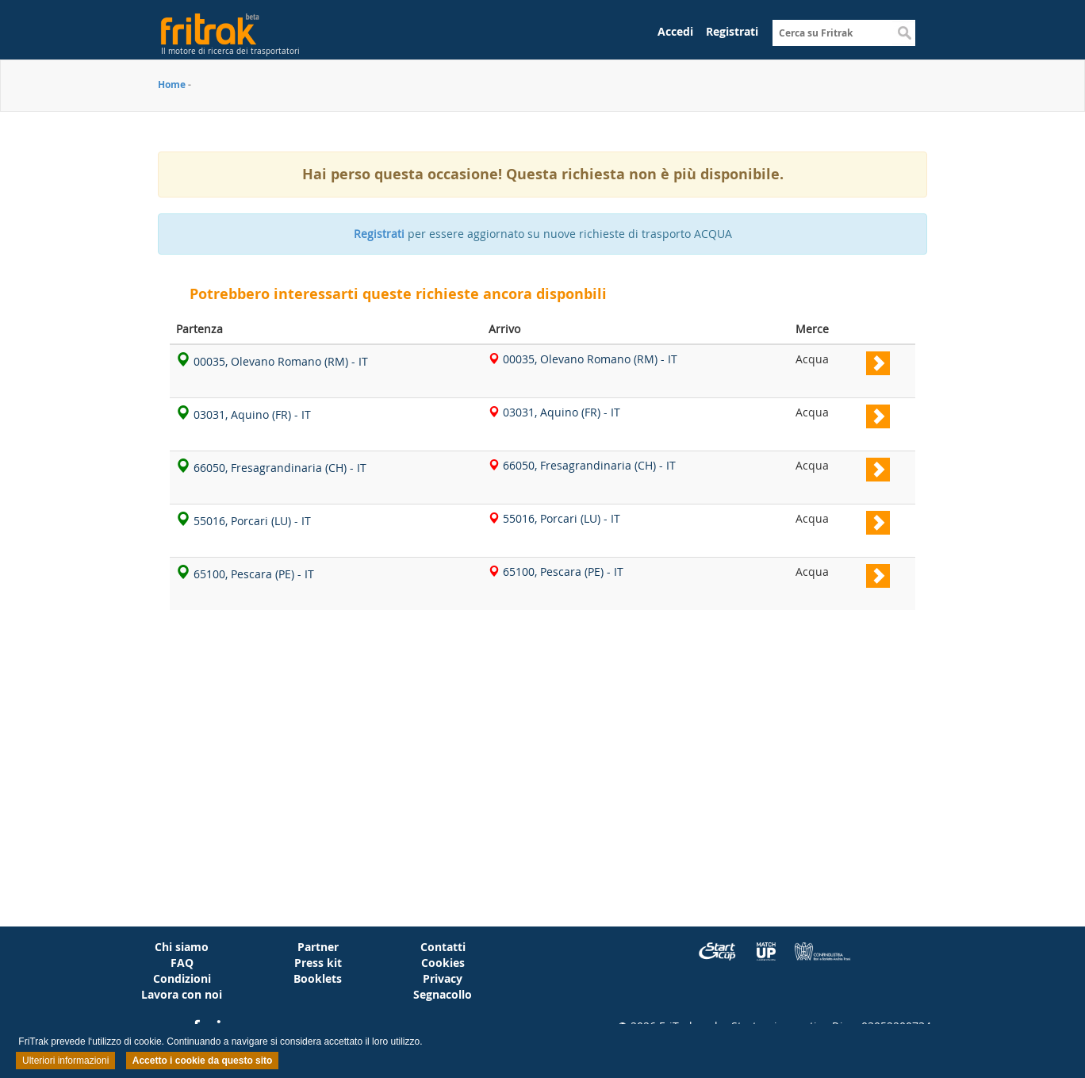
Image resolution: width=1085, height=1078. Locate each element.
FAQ (182, 962)
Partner (318, 946)
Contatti (443, 946)
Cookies (443, 962)
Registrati (732, 31)
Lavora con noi (181, 994)
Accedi (675, 31)
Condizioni (182, 978)
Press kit (318, 962)
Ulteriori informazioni (65, 1060)
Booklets (317, 978)
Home (172, 84)
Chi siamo (182, 946)
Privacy (442, 978)
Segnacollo (442, 994)
